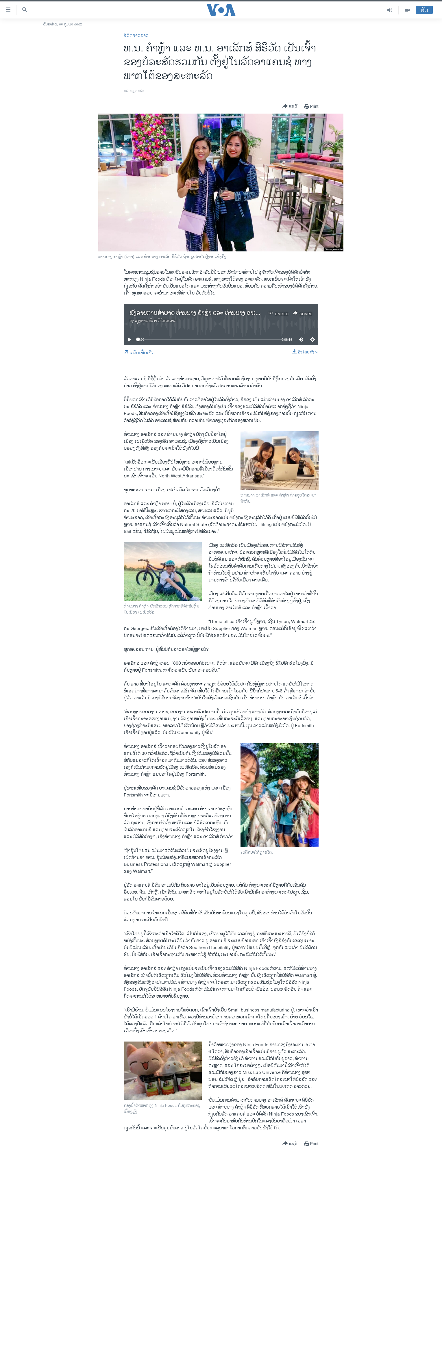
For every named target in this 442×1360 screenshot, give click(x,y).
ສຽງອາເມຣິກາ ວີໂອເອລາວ (156, 320)
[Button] (289, 106)
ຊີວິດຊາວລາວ (136, 36)
